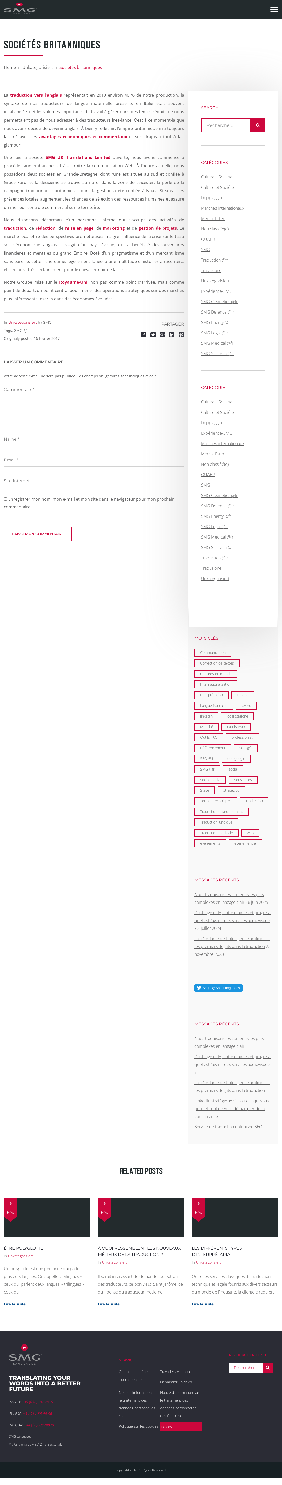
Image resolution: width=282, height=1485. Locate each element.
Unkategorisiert (37, 67)
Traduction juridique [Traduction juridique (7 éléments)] (216, 822)
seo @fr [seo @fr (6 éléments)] (245, 747)
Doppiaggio (211, 198)
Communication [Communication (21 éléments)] (213, 652)
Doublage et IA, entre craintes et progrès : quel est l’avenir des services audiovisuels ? (232, 920)
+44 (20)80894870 (39, 1424)
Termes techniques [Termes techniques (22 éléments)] (216, 800)
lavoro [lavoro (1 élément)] (246, 705)
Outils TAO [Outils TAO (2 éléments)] (209, 737)
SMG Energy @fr (216, 322)
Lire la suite (15, 1304)
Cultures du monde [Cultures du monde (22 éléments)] (216, 673)
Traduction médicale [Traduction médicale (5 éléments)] (216, 832)
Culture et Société (217, 187)
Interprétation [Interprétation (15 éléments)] (211, 694)
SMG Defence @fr (217, 312)
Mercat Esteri (213, 218)
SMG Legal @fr (214, 333)
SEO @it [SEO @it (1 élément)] (206, 758)
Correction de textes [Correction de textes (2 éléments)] (217, 663)
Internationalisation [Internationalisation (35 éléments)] (215, 684)
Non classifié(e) (215, 229)
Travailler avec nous (176, 1371)
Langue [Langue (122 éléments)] (243, 694)
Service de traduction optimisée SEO (228, 1127)
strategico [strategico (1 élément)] (231, 790)
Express (167, 1426)
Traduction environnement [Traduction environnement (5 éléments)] (221, 811)
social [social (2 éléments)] (233, 769)
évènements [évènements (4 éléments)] (210, 843)
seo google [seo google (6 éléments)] (236, 758)
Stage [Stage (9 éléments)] (204, 790)
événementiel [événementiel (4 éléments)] (245, 843)
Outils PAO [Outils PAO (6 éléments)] (236, 726)
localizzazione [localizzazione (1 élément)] (237, 716)
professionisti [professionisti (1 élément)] (242, 737)
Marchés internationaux (222, 208)
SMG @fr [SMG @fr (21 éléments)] (207, 769)
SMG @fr (22, 330)
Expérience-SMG (216, 291)
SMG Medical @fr (217, 343)
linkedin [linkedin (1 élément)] (206, 716)
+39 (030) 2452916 (37, 1401)
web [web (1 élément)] (250, 832)
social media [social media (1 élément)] (210, 779)
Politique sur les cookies (138, 1426)
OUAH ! (208, 239)
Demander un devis (176, 1382)
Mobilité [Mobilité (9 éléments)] (206, 726)
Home (10, 67)
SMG (47, 322)
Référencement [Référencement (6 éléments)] (212, 747)
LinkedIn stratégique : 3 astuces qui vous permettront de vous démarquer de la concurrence (231, 1108)
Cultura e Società (216, 177)
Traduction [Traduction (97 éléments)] (254, 800)
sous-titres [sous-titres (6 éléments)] (243, 779)
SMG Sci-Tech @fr (217, 353)
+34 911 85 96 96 (37, 1413)
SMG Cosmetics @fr (219, 301)
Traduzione (211, 270)
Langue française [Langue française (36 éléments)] (213, 705)
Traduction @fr (214, 260)
